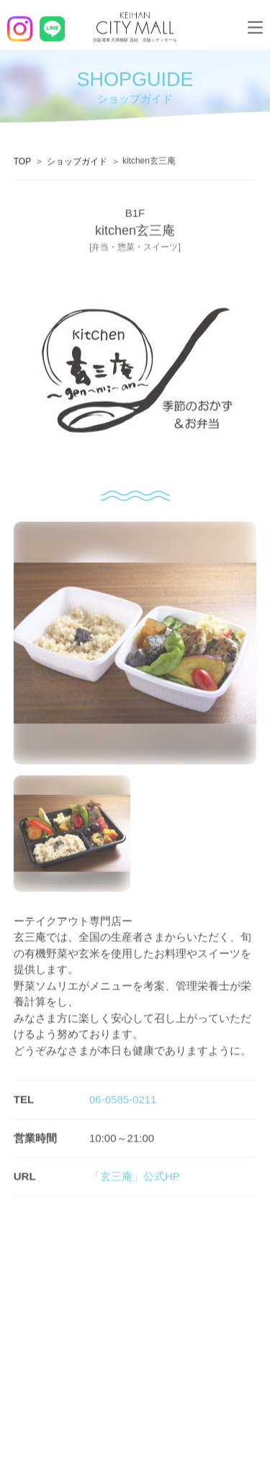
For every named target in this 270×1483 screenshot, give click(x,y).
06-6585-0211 (122, 1099)
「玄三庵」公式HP (134, 1176)
